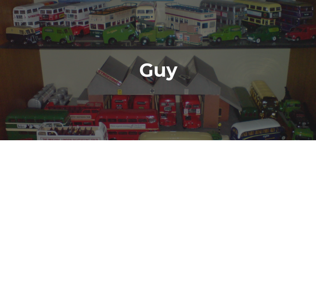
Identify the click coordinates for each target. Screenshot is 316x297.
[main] (157, 70)
